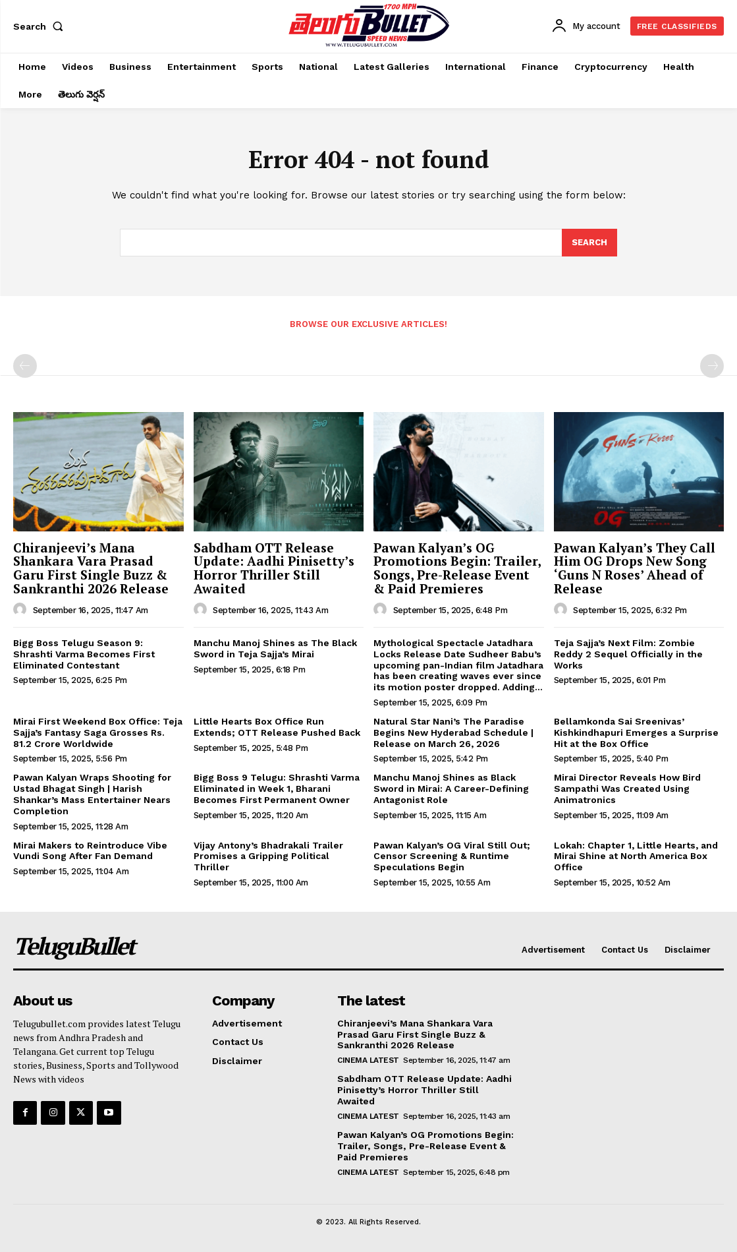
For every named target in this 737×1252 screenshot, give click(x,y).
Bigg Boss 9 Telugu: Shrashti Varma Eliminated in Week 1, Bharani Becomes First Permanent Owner (277, 788)
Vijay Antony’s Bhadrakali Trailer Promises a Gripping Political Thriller (268, 856)
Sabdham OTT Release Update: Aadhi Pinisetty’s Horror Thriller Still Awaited (274, 568)
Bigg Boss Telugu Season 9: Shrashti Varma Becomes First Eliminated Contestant (84, 654)
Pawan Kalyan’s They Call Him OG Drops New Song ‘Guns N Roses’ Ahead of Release (634, 568)
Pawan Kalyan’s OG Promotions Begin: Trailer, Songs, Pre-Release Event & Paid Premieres (457, 568)
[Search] (589, 242)
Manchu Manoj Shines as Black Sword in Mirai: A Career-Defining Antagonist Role (451, 788)
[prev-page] (25, 366)
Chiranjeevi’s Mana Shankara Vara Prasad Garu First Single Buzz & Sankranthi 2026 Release (91, 568)
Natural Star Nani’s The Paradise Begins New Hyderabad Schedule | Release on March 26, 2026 (453, 732)
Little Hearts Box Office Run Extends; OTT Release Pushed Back (277, 727)
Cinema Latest (368, 1060)
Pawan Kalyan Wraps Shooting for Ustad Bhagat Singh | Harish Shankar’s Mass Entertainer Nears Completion (92, 794)
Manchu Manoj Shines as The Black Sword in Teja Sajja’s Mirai (275, 648)
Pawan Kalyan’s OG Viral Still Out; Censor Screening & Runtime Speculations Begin (451, 856)
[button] (40, 26)
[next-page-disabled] (712, 366)
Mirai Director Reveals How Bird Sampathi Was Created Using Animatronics (627, 788)
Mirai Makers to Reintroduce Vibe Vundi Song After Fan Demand (90, 851)
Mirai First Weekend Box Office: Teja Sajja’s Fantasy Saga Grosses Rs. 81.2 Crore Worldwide (97, 732)
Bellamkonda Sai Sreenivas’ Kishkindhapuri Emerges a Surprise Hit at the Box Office (636, 732)
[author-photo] (21, 610)
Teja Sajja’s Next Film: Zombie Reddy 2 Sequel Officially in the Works (628, 654)
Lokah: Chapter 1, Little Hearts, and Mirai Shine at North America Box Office (636, 856)
